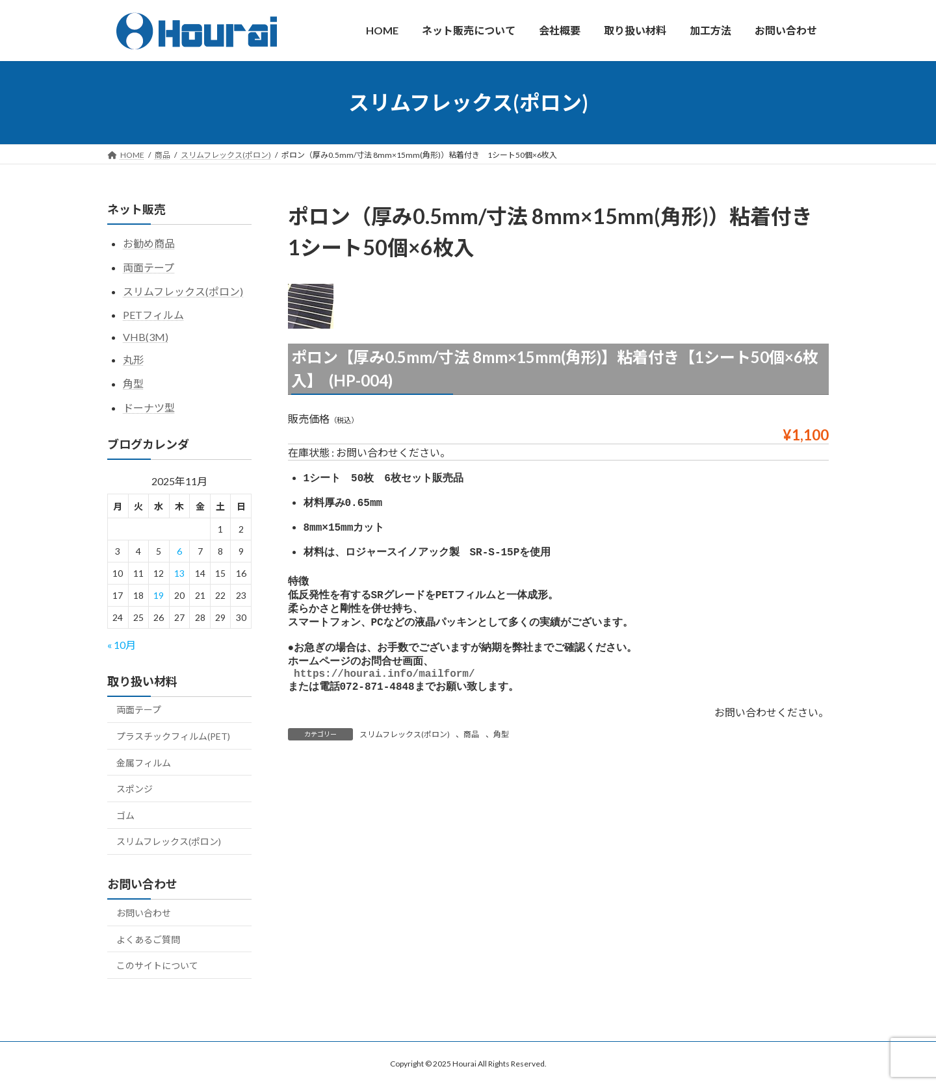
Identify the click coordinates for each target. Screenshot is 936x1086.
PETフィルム (153, 315)
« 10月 (121, 644)
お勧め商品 (149, 243)
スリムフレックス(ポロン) (404, 751)
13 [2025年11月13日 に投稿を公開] (179, 573)
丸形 (133, 359)
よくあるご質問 (148, 938)
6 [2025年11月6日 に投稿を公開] (179, 551)
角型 (501, 751)
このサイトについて (157, 965)
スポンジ (134, 788)
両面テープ (148, 266)
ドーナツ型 (149, 407)
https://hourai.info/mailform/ (384, 688)
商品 (471, 751)
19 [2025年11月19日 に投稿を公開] (158, 595)
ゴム (125, 814)
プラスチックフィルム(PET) (173, 736)
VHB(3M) (145, 337)
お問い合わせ (143, 912)
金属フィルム (143, 762)
